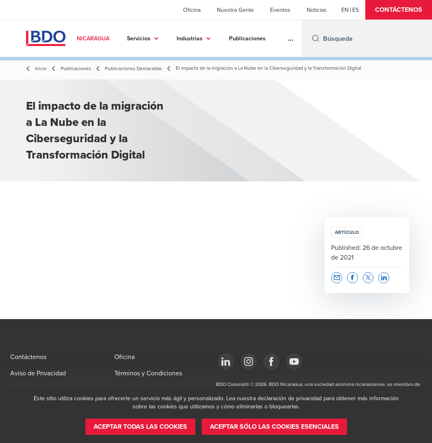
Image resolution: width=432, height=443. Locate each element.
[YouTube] (294, 361)
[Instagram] (248, 361)
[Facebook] (271, 361)
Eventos (280, 10)
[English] (345, 9)
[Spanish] (355, 9)
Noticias (317, 10)
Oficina (192, 10)
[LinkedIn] (226, 361)
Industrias (190, 38)
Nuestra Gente (235, 10)
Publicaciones (247, 38)
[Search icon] (316, 38)
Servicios (139, 38)
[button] (398, 10)
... (291, 38)
